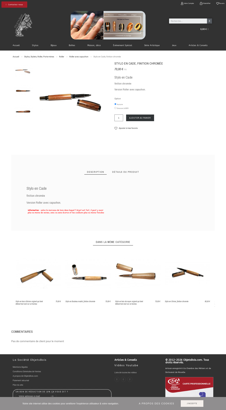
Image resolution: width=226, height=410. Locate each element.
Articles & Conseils (125, 359)
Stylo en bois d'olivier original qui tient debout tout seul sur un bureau (29, 302)
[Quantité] (118, 118)
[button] (14, 4)
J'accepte (192, 403)
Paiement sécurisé (21, 380)
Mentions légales (20, 367)
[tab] (95, 172)
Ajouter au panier (140, 117)
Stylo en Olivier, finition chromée (176, 301)
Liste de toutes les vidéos (125, 372)
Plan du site (18, 385)
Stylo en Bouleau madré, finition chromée (80, 301)
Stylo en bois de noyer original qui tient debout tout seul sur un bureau (129, 302)
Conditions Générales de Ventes (27, 371)
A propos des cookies (156, 403)
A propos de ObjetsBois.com (25, 376)
